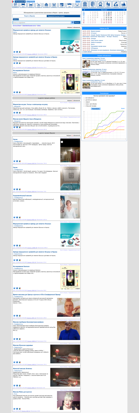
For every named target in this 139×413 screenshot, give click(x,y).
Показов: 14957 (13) (31, 317)
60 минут (90, 33)
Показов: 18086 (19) (32, 341)
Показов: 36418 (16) (31, 114)
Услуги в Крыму (29, 16)
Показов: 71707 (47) (31, 262)
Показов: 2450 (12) (26, 411)
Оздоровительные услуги (56, 16)
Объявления (20, 2)
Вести (89, 44)
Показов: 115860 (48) (32, 247)
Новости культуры (92, 42)
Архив (123, 108)
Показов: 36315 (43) (32, 191)
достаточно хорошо (91, 100)
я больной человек (91, 106)
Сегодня (89, 38)
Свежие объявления (104, 55)
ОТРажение (90, 48)
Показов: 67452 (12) (31, 219)
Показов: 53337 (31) (31, 163)
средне (88, 102)
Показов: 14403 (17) (32, 364)
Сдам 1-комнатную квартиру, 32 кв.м (94, 58)
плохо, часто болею (91, 104)
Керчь (15, 19)
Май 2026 (104, 10)
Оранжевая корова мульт (94, 46)
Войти (78, 1)
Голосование (104, 93)
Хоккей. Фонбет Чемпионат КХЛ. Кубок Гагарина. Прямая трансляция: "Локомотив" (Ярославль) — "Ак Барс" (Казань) (104, 35)
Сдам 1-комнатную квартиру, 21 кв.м (94, 80)
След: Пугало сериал (93, 40)
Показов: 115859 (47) (32, 54)
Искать (77, 22)
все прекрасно (90, 98)
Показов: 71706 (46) (31, 67)
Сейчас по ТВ (104, 28)
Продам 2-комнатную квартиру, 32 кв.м (94, 69)
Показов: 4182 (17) (31, 387)
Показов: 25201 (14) (32, 129)
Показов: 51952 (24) (32, 94)
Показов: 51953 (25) (32, 290)
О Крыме (31, 2)
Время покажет (91, 31)
